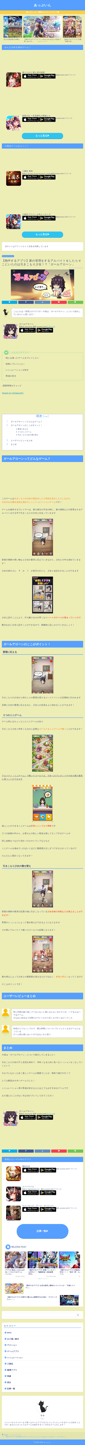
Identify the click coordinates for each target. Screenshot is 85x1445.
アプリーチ (72, 75)
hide (46, 416)
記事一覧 (11, 1389)
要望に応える (23, 429)
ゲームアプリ (13, 1351)
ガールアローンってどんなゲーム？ (26, 421)
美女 (9, 1382)
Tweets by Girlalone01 (12, 393)
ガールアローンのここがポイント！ (26, 425)
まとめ (14, 444)
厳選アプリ (12, 1370)
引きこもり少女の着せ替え (28, 435)
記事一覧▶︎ (42, 1231)
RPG (9, 1333)
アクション (12, 1345)
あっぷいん (42, 5)
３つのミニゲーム (25, 432)
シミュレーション (8, 256)
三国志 (10, 1364)
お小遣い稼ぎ (13, 1339)
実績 (9, 1376)
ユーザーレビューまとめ (21, 440)
